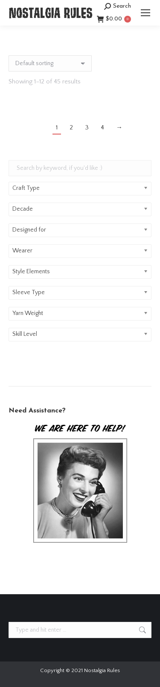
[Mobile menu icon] (145, 13)
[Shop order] (50, 63)
